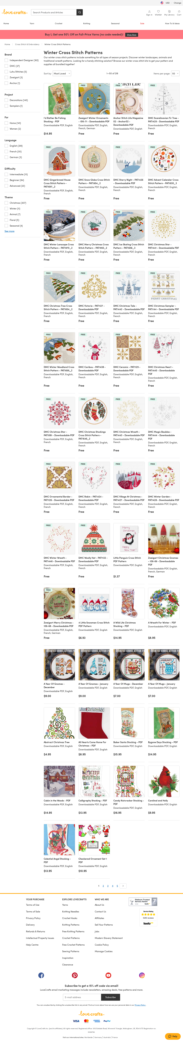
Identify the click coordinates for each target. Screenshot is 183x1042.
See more (9, 231)
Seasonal (115, 23)
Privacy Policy (33, 918)
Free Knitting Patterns (73, 931)
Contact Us (100, 911)
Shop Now (132, 34)
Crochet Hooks (69, 918)
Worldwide (88, 1037)
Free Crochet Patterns (73, 944)
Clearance (67, 964)
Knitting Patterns (70, 924)
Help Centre (32, 944)
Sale (142, 23)
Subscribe (110, 997)
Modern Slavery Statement (109, 937)
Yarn (32, 23)
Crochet (58, 23)
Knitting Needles (70, 911)
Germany (98, 1037)
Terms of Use (32, 904)
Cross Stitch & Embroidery (27, 44)
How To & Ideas (172, 23)
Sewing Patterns (70, 951)
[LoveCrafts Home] (91, 1013)
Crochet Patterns (71, 937)
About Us (99, 904)
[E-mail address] (82, 997)
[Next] (123, 886)
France (115, 1037)
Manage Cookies (104, 951)
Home (6, 23)
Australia (107, 1037)
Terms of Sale (33, 911)
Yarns (65, 904)
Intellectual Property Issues (40, 937)
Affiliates (99, 918)
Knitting (86, 23)
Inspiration (67, 957)
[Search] (79, 12)
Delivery (30, 924)
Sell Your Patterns (104, 924)
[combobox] (54, 12)
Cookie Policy (102, 944)
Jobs (97, 931)
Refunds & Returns (35, 931)
